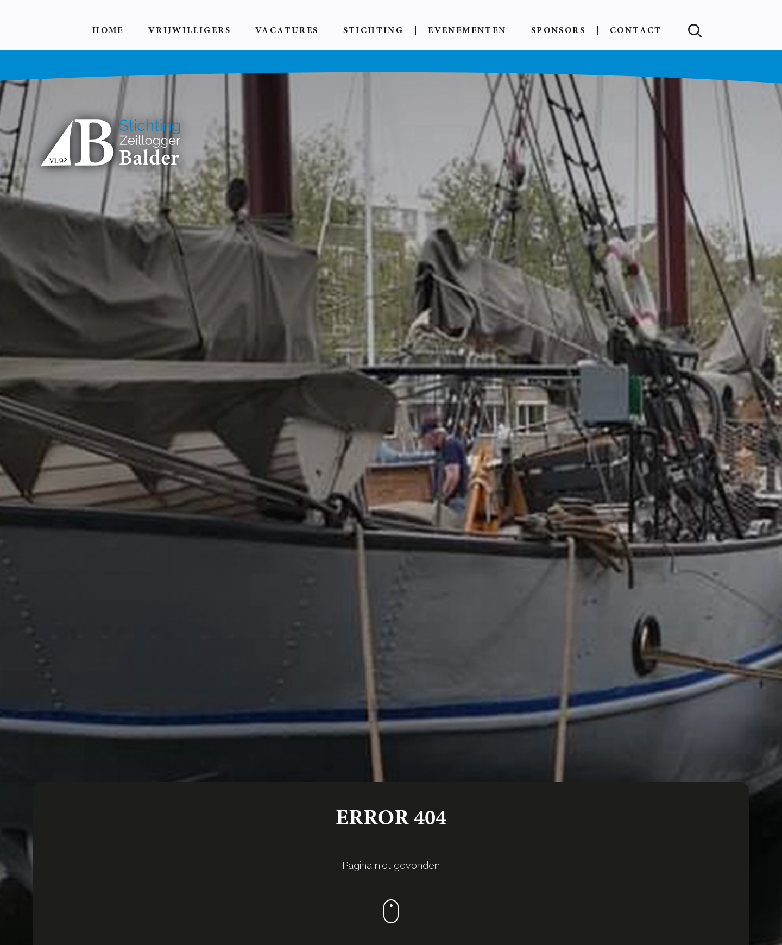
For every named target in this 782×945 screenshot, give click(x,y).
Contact (636, 30)
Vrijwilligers (189, 30)
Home (108, 30)
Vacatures (287, 30)
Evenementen (467, 30)
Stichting (373, 30)
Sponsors (558, 30)
